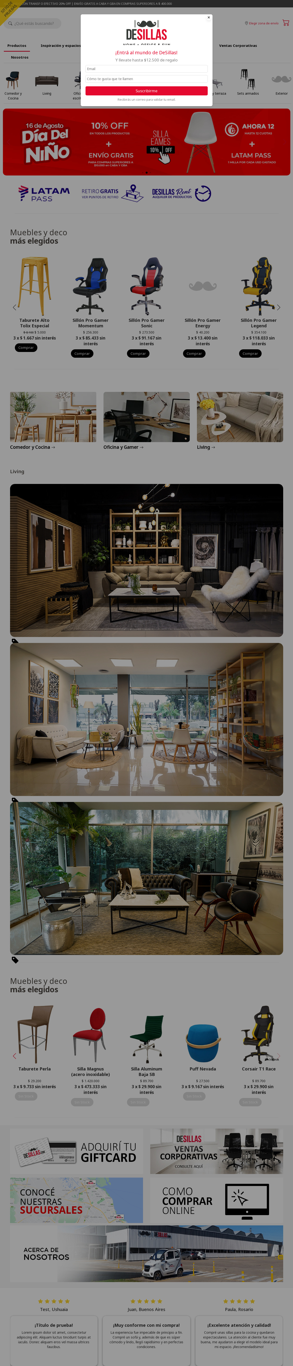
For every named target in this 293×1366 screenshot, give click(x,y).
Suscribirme (146, 90)
